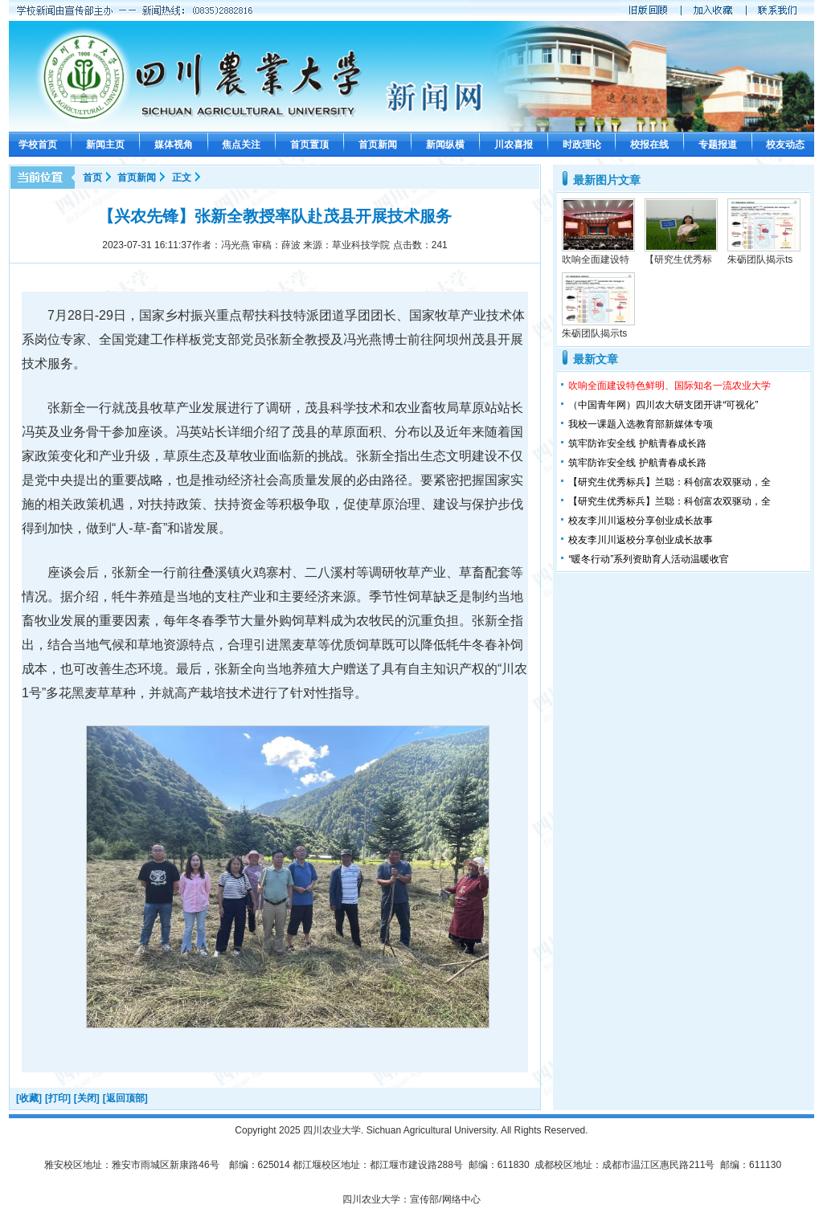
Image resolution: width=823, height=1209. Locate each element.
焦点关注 (241, 144)
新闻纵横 (445, 144)
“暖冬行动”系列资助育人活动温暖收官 (648, 559)
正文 (181, 177)
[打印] (58, 1098)
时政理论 (582, 144)
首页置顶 (309, 144)
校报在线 (649, 144)
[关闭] (87, 1098)
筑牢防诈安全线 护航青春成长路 (637, 443)
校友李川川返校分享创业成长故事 (640, 520)
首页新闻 (377, 144)
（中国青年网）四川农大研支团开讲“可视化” (663, 404)
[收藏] (29, 1098)
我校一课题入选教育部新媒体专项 (640, 424)
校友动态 (785, 144)
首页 (92, 177)
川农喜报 (513, 144)
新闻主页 (105, 144)
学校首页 (37, 144)
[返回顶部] (125, 1098)
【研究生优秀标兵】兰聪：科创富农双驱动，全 (669, 482)
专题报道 (717, 144)
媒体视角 (173, 144)
